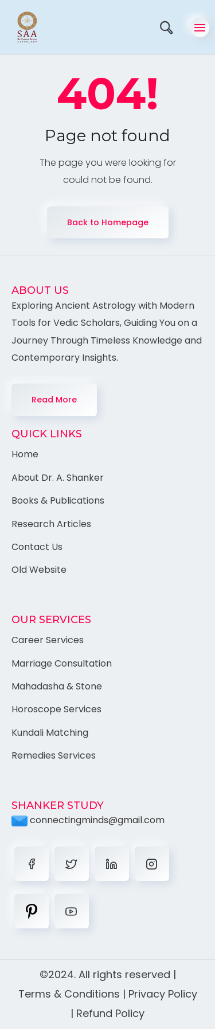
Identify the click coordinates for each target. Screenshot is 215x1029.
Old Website (39, 569)
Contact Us (36, 546)
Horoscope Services (56, 709)
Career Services (47, 640)
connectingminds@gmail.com (88, 820)
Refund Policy (110, 1013)
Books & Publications (57, 500)
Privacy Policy (162, 994)
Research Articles (51, 524)
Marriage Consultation (61, 663)
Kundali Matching (49, 732)
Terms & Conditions (69, 994)
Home (24, 454)
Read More (54, 399)
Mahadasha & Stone (56, 686)
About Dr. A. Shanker (57, 477)
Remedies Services (53, 755)
